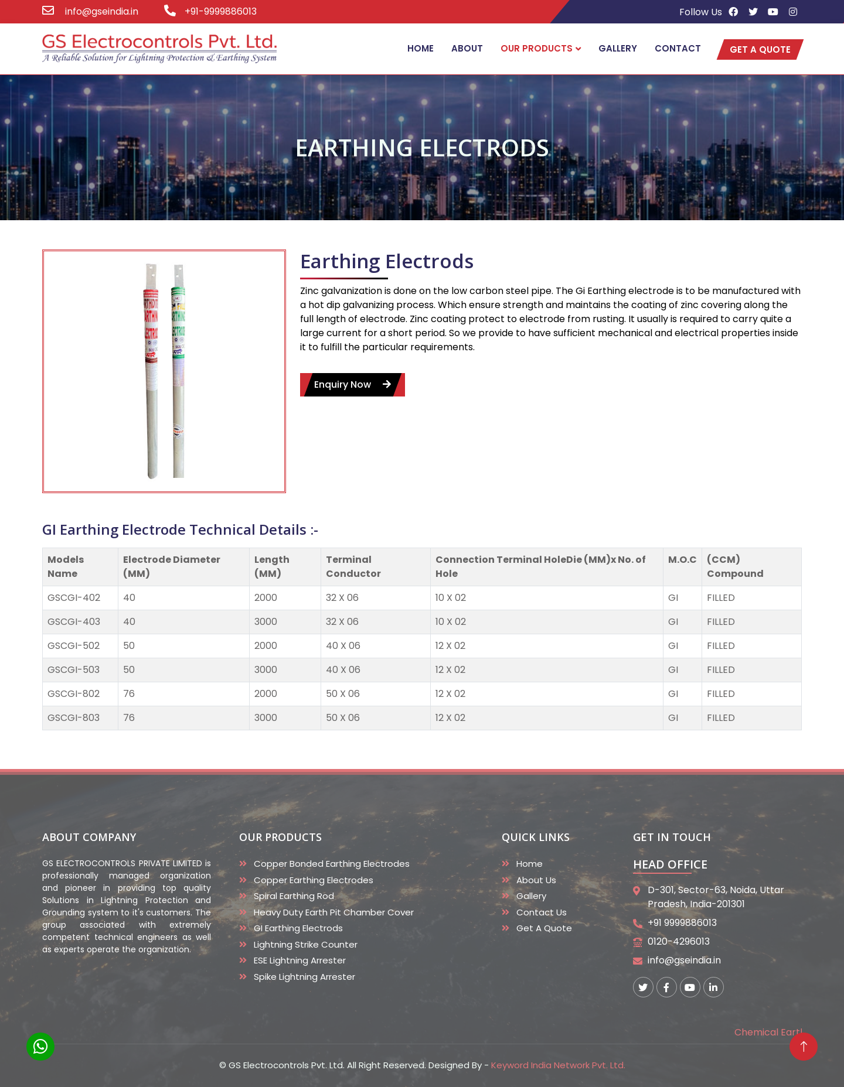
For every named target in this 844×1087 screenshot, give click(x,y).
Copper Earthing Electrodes (313, 880)
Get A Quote (544, 928)
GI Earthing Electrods (298, 928)
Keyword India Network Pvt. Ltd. (558, 1065)
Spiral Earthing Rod (294, 896)
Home (420, 48)
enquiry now (352, 388)
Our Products (537, 48)
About (467, 48)
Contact (678, 48)
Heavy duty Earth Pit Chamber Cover (334, 912)
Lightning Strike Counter (306, 944)
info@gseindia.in (100, 11)
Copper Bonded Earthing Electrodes (332, 863)
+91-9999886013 (221, 11)
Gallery (617, 48)
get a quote (760, 49)
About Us (536, 880)
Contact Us (541, 912)
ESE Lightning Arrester (300, 960)
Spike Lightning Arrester (304, 976)
